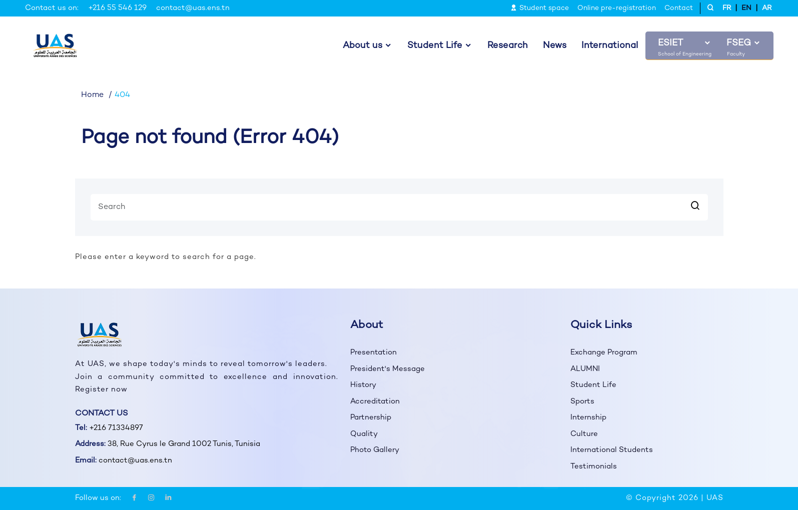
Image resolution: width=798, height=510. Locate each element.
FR (726, 8)
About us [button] (362, 46)
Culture (584, 434)
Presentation (373, 352)
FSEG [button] (738, 43)
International (609, 46)
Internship (588, 418)
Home (92, 95)
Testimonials (593, 466)
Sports (582, 402)
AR (766, 8)
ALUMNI (585, 369)
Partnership (370, 418)
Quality (364, 434)
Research (507, 46)
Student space (539, 8)
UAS (714, 498)
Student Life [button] (434, 46)
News (554, 46)
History (363, 385)
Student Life (593, 385)
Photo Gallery (374, 450)
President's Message (387, 369)
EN (746, 8)
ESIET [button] (670, 43)
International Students (611, 450)
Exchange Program (603, 352)
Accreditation (375, 402)
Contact (678, 8)
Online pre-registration (616, 8)
